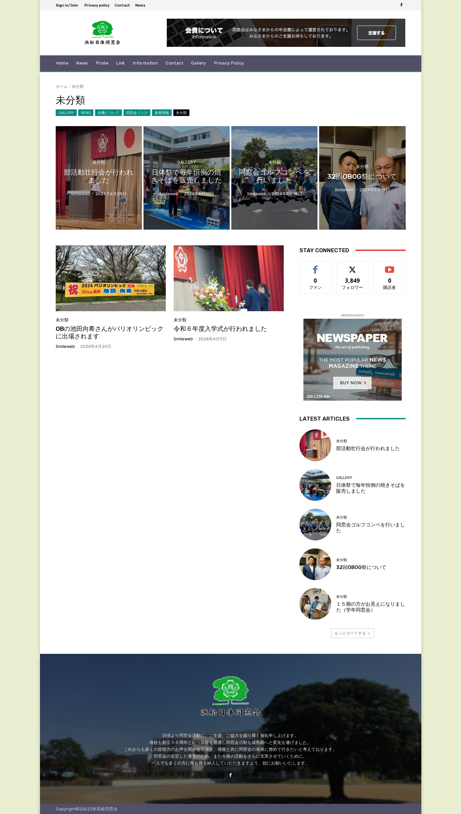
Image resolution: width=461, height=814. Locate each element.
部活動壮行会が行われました (368, 448)
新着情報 (162, 112)
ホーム (61, 86)
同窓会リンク (137, 112)
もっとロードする (353, 633)
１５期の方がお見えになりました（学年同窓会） (370, 607)
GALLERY (66, 112)
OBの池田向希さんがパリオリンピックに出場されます (109, 332)
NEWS (85, 112)
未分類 (181, 112)
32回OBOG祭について (361, 567)
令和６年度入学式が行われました (220, 328)
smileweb (65, 346)
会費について (108, 112)
